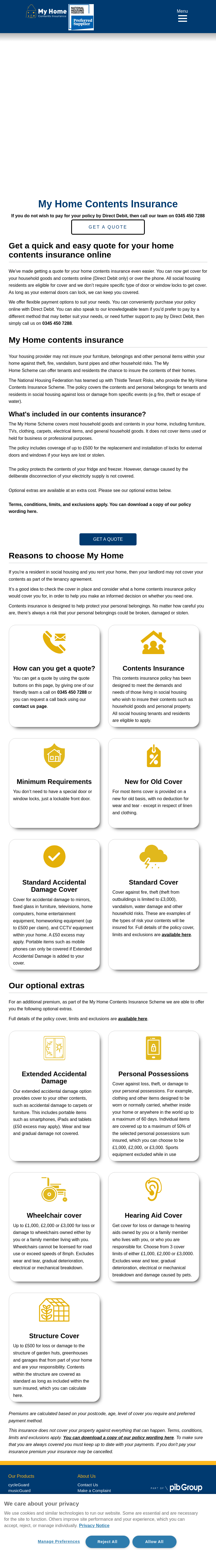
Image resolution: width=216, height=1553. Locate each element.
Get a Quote (108, 227)
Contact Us (88, 1484)
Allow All (154, 1541)
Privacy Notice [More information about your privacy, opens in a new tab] (94, 1525)
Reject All (107, 1541)
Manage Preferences (59, 1541)
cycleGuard (18, 1484)
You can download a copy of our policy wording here (118, 1437)
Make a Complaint (94, 1490)
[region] (108, 1523)
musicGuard (19, 1490)
